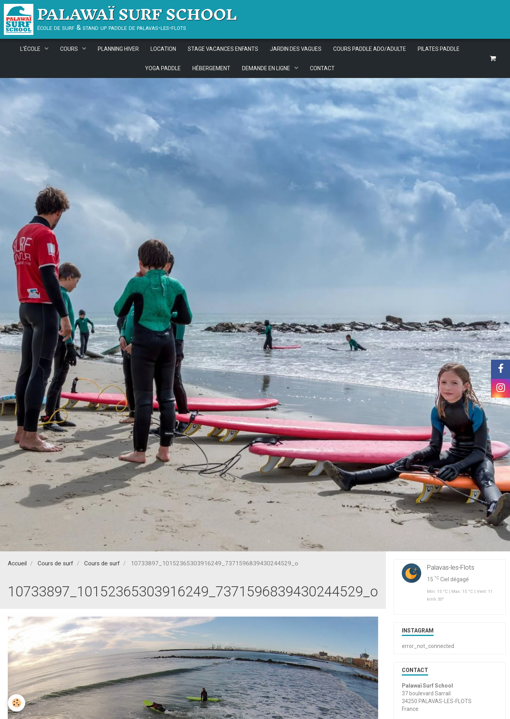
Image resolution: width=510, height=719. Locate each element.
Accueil (17, 564)
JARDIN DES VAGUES (296, 49)
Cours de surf (55, 564)
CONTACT (322, 68)
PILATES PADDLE (439, 49)
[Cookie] (16, 703)
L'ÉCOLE (30, 49)
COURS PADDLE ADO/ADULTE (369, 49)
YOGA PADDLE (163, 68)
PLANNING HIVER (118, 49)
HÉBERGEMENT (211, 68)
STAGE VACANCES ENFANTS (223, 49)
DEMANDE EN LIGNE (266, 68)
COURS (69, 49)
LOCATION (163, 49)
